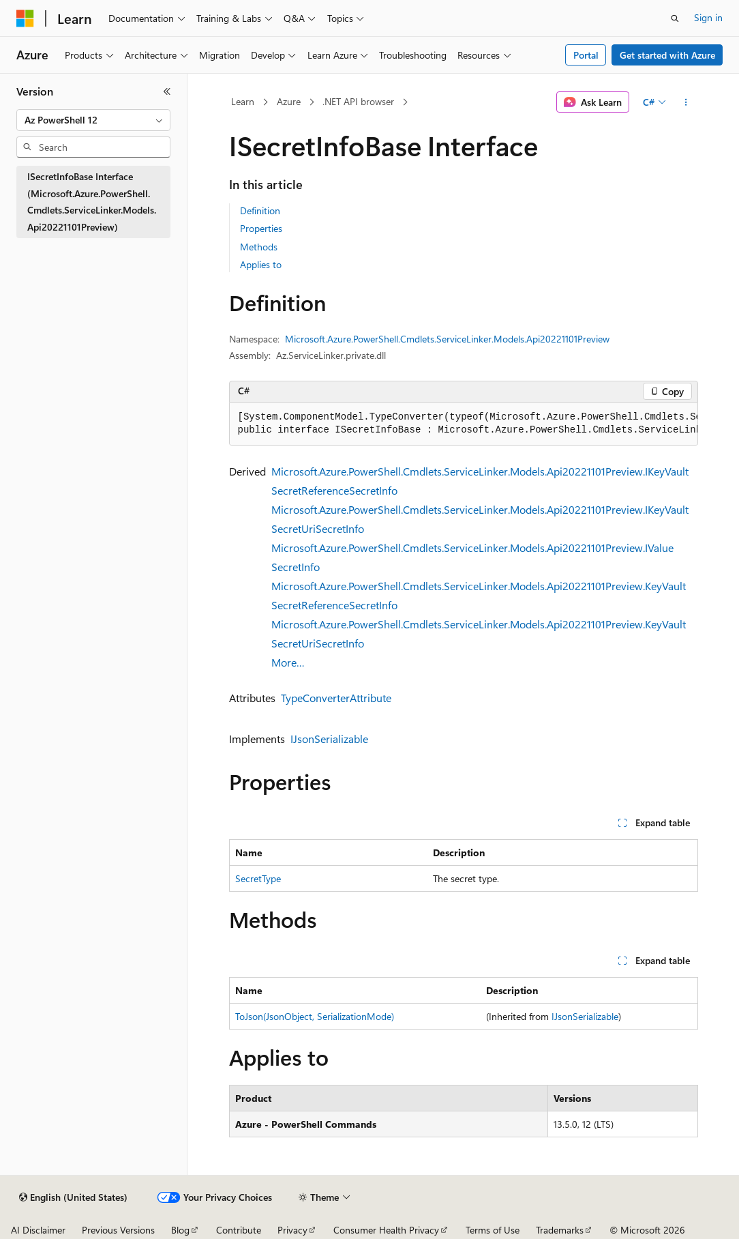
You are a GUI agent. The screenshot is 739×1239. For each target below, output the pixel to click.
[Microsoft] (25, 18)
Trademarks (560, 1229)
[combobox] (93, 120)
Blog (180, 1229)
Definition (260, 210)
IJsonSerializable (329, 738)
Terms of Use (492, 1229)
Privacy (292, 1229)
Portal (586, 54)
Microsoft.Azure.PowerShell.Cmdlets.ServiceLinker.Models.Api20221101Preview (447, 338)
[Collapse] (167, 91)
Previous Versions (118, 1229)
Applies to (261, 264)
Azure (289, 101)
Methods (258, 246)
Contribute (238, 1229)
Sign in (708, 17)
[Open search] (675, 18)
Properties (261, 228)
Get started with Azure (667, 54)
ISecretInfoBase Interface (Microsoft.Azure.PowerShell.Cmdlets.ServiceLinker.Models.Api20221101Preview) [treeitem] (91, 201)
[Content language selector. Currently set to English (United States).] (73, 1197)
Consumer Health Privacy (386, 1229)
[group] (463, 424)
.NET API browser (358, 101)
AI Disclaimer (38, 1229)
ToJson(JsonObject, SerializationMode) (314, 1016)
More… (288, 662)
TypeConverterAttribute (336, 697)
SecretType (258, 878)
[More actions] (685, 102)
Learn (242, 101)
